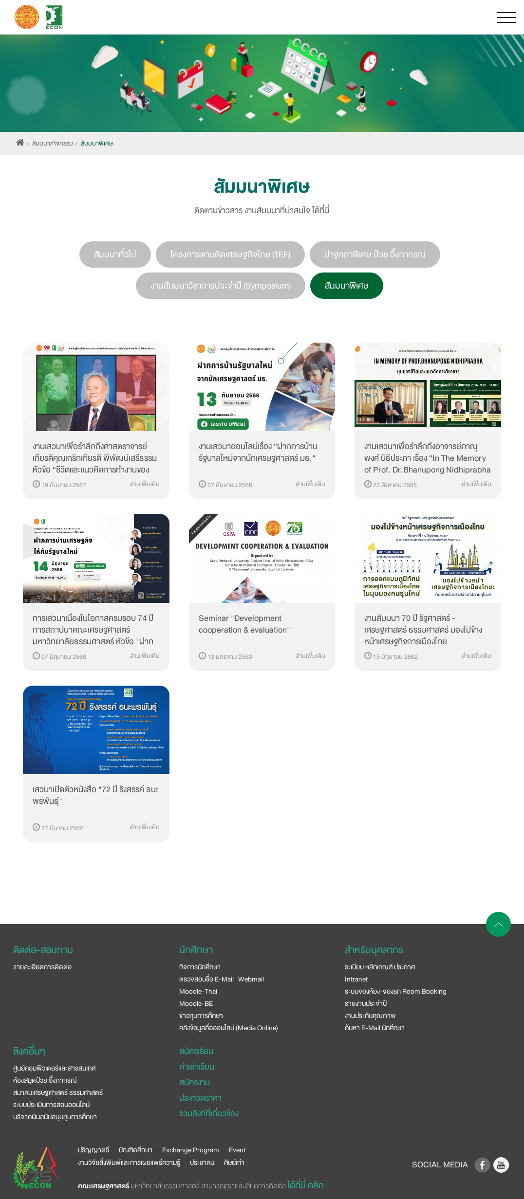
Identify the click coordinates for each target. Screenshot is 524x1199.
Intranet (356, 979)
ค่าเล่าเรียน (196, 1067)
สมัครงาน (194, 1082)
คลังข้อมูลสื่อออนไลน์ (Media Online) (228, 1028)
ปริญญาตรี (93, 1150)
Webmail (251, 979)
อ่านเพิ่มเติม (145, 484)
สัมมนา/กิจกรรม (52, 143)
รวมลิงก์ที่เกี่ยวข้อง (209, 1114)
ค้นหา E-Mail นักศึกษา (375, 1028)
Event (237, 1150)
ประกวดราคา (200, 1098)
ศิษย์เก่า (234, 1162)
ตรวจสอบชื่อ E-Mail (206, 979)
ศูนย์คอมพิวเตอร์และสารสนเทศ (54, 1068)
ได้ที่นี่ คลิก (305, 1185)
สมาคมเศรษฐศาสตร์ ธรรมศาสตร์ (58, 1092)
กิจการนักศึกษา (200, 967)
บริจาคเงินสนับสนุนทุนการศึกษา (55, 1117)
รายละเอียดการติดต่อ (42, 967)
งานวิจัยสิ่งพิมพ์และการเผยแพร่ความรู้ (129, 1162)
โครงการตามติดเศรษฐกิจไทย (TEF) (230, 254)
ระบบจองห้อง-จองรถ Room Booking (396, 991)
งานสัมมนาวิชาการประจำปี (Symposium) (220, 285)
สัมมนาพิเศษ (97, 143)
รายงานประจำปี (366, 1003)
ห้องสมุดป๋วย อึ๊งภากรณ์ (45, 1080)
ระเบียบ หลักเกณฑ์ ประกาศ (380, 967)
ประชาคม (202, 1162)
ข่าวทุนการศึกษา (201, 1015)
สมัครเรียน (196, 1051)
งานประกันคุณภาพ (370, 1015)
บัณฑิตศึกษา (135, 1150)
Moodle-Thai (198, 991)
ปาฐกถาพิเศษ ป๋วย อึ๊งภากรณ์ (375, 254)
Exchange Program (190, 1150)
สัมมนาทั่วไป (115, 254)
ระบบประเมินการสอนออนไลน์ (51, 1104)
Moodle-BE (196, 1003)
